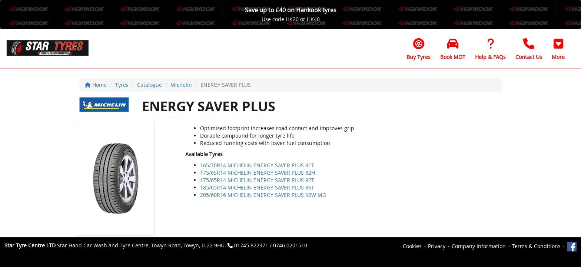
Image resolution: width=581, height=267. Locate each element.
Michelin (181, 84)
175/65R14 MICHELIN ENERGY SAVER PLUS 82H (257, 172)
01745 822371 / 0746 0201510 (270, 245)
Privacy (436, 246)
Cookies (412, 246)
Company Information (479, 246)
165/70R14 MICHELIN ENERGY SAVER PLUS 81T (257, 165)
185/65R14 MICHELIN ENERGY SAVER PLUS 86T (257, 187)
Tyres (122, 84)
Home (96, 84)
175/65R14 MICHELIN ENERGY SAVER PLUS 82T (257, 180)
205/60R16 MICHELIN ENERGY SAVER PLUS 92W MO (263, 194)
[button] (558, 49)
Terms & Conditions (536, 246)
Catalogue (149, 84)
